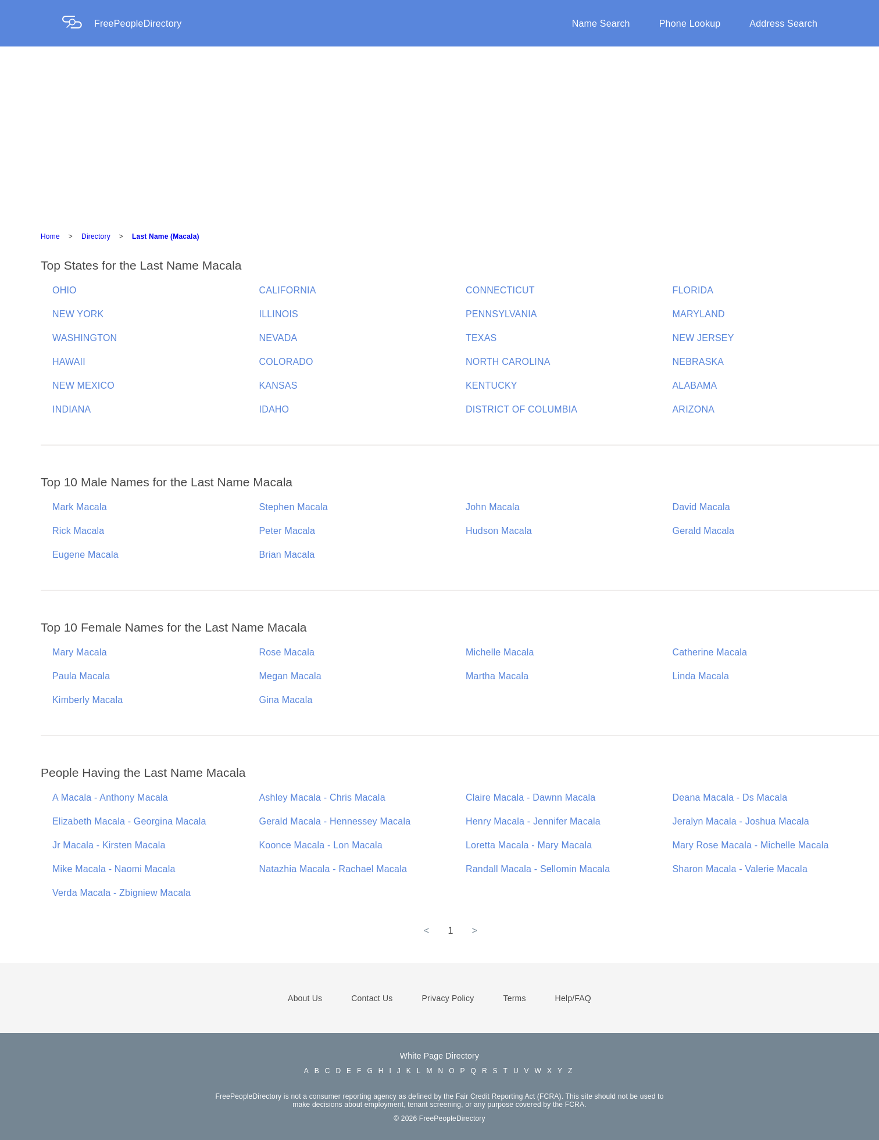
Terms (514, 998)
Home (50, 236)
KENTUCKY (491, 385)
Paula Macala (81, 676)
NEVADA (278, 338)
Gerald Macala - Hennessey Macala (335, 821)
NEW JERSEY (703, 338)
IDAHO (274, 409)
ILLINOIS (278, 314)
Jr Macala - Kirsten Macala (109, 845)
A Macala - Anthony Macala (110, 797)
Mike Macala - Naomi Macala (113, 869)
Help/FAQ (573, 998)
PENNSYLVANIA (501, 314)
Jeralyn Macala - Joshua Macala (741, 821)
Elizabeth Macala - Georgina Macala (129, 821)
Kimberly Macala (87, 700)
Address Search (783, 23)
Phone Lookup (690, 23)
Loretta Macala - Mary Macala (529, 845)
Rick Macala (78, 531)
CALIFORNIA (287, 290)
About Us (305, 998)
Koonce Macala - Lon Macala (321, 845)
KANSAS (278, 385)
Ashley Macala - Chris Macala (322, 797)
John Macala (493, 507)
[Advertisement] (439, 133)
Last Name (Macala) (165, 236)
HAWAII (68, 362)
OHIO (64, 290)
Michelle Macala (500, 652)
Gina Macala (286, 700)
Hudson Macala (499, 531)
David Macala (701, 507)
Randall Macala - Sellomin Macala (538, 869)
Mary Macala (79, 652)
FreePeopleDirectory (138, 23)
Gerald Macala (704, 531)
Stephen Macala (293, 507)
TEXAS (481, 338)
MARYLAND (699, 314)
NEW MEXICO (83, 385)
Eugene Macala (85, 555)
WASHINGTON (84, 338)
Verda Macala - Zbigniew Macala (121, 893)
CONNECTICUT (500, 290)
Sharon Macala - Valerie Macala (740, 869)
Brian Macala (287, 555)
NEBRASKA (698, 362)
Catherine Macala (710, 652)
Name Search (601, 23)
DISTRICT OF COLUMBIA (521, 409)
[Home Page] (78, 23)
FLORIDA (693, 290)
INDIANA (71, 409)
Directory (95, 236)
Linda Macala (701, 676)
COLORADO (286, 362)
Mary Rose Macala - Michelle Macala (751, 845)
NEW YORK (77, 314)
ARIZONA (694, 409)
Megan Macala (290, 676)
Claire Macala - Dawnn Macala (530, 797)
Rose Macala (287, 652)
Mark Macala (79, 507)
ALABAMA (695, 385)
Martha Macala (497, 676)
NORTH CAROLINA (508, 362)
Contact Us (371, 998)
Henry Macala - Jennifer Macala (533, 821)
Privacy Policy (448, 998)
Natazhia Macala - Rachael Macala (333, 869)
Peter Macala (287, 531)
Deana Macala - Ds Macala (730, 797)
